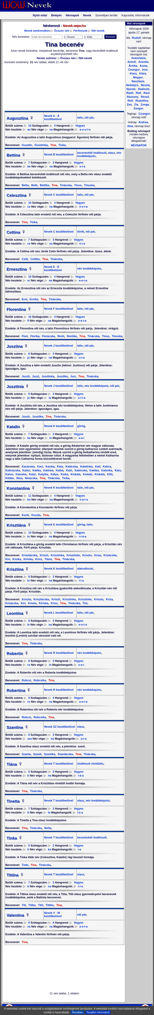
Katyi (32, 474)
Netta (47, 828)
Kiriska (28, 559)
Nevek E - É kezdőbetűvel (53, 268)
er (28, 280)
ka (28, 438)
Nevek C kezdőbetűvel (59, 194)
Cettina (16, 232)
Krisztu (87, 555)
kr (28, 536)
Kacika (49, 466)
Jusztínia (18, 386)
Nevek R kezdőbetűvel (59, 652)
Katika (36, 470)
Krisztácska (29, 555)
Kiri (23, 603)
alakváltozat (85, 568)
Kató (68, 470)
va (28, 926)
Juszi (35, 376)
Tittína (15, 875)
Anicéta (143, 61)
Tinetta (16, 801)
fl (28, 320)
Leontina (18, 613)
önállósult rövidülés (90, 763)
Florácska (48, 336)
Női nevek (97, 30)
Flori (25, 336)
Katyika (42, 474)
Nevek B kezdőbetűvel (59, 154)
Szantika (49, 754)
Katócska (80, 470)
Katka (59, 470)
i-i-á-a (82, 536)
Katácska (71, 466)
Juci (72, 376)
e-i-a (82, 166)
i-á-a (81, 775)
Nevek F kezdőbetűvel (58, 308)
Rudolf (136, 37)
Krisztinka (57, 555)
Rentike (71, 336)
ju (28, 357)
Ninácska (30, 478)
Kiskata (75, 474)
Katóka (94, 470)
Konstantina (21, 488)
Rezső (144, 96)
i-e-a (80, 812)
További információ (98, 1012)
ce (28, 206)
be (29, 166)
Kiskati (87, 474)
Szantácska (65, 754)
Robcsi (26, 680)
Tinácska (65, 185)
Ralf (138, 92)
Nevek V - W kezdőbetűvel (53, 914)
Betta (25, 185)
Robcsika (39, 680)
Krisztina (18, 569)
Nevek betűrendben (37, 30)
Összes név (61, 30)
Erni (24, 299)
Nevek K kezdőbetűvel (59, 426)
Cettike (35, 259)
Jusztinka (47, 376)
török (80, 231)
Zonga (144, 104)
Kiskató (99, 474)
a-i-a (84, 738)
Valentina (18, 915)
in (50, 438)
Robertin (18, 653)
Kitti (109, 474)
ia (50, 397)
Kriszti (43, 555)
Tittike (49, 905)
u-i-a (82, 357)
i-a (79, 849)
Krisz (38, 559)
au (29, 129)
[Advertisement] (62, 87)
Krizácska (110, 555)
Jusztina (17, 346)
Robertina (19, 690)
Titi (24, 905)
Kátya (54, 474)
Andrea (143, 122)
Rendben (77, 1012)
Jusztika (62, 376)
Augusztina (20, 118)
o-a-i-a (84, 499)
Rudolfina (141, 100)
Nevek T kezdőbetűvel (58, 763)
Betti (33, 185)
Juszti (26, 376)
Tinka (62, 145)
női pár (89, 117)
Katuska (20, 474)
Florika (34, 336)
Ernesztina (20, 269)
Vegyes (80, 125)
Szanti (37, 754)
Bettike (44, 185)
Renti (60, 336)
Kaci (39, 466)
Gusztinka (41, 145)
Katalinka (86, 466)
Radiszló (143, 89)
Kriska (16, 559)
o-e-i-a (82, 320)
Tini (84, 603)
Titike (32, 905)
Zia (135, 104)
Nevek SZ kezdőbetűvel (59, 726)
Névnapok (72, 15)
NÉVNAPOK (139, 145)
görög (81, 426)
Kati (97, 466)
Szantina (18, 727)
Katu (117, 470)
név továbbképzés (89, 268)
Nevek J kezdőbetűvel (58, 345)
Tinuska (89, 185)
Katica (106, 466)
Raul (146, 92)
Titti (40, 905)
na (51, 129)
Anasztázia (138, 58)
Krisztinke (73, 555)
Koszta (36, 515)
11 (29, 495)
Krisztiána (19, 525)
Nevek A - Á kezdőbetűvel (53, 117)
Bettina (16, 155)
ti (28, 775)
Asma (143, 65)
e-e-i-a (83, 206)
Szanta (26, 754)
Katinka (48, 470)
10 (29, 125)
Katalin (16, 426)
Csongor (144, 113)
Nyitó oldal (40, 15)
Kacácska (28, 466)
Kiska (64, 474)
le (28, 624)
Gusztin (27, 145)
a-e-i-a (83, 926)
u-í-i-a (81, 397)
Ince (144, 69)
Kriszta (26, 599)
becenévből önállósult (91, 152)
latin (80, 117)
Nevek (87, 15)
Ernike (33, 299)
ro (28, 664)
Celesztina (19, 195)
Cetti (25, 259)
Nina (19, 478)
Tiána (48, 559)
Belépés (56, 15)
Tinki (25, 865)
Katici (26, 470)
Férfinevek (80, 30)
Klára (142, 73)
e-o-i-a (83, 624)
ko (29, 499)
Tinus (77, 185)
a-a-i (81, 438)
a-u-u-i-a (85, 129)
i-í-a (80, 886)
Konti (25, 515)
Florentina (19, 309)
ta (49, 812)
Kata (59, 466)
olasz (111, 152)
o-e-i (81, 664)
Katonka (106, 470)
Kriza (97, 555)
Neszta (145, 85)
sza (29, 738)
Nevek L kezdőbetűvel (58, 612)
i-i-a (81, 580)
